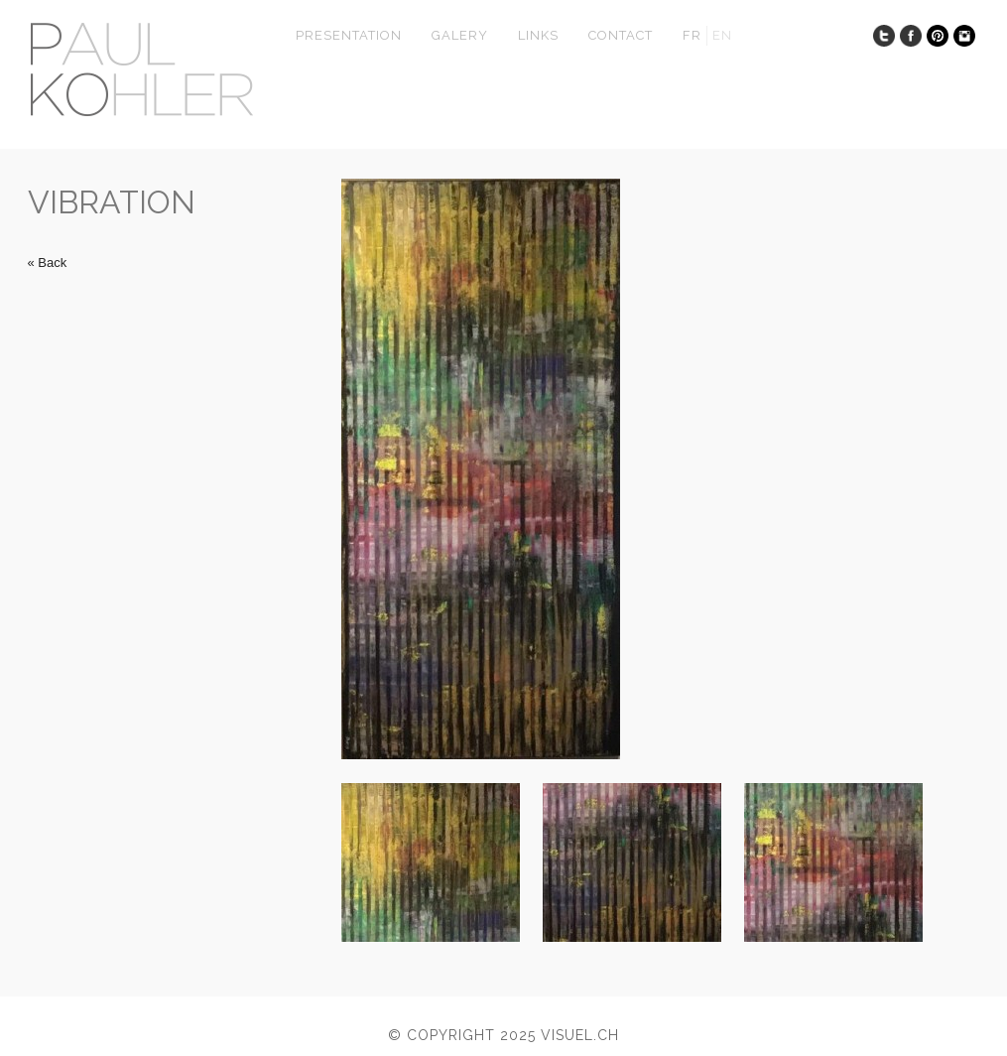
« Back (47, 262)
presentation (349, 35)
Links (538, 35)
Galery (460, 35)
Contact (620, 35)
